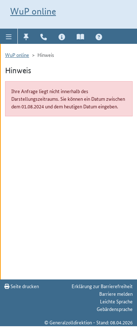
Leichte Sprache (116, 301)
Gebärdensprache (115, 308)
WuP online (33, 11)
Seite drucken (21, 286)
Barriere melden (116, 293)
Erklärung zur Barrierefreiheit (102, 286)
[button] (9, 36)
